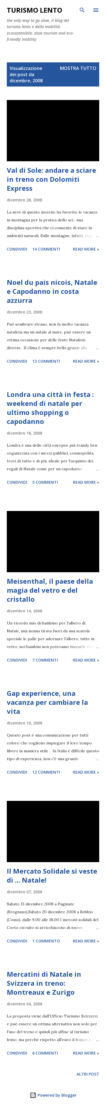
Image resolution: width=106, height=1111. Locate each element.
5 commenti (45, 482)
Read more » (86, 249)
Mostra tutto (78, 68)
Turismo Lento (34, 10)
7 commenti (45, 660)
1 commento (46, 941)
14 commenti (46, 249)
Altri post (88, 1074)
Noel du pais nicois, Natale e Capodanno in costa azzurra (52, 291)
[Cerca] (82, 10)
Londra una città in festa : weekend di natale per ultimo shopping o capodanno (50, 408)
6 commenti (45, 1053)
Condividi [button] (17, 249)
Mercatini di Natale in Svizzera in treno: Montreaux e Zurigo (44, 983)
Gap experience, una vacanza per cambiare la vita (47, 702)
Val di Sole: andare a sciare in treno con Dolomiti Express (51, 179)
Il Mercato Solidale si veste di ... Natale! (52, 875)
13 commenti (46, 361)
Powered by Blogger (53, 1095)
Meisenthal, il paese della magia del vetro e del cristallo (50, 590)
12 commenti (46, 772)
